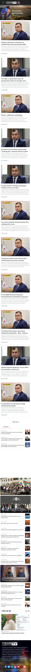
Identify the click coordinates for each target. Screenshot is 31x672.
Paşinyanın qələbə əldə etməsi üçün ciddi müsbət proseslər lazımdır (14, 259)
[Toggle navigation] (3, 3)
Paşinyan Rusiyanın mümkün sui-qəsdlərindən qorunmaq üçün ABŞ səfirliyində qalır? (13, 43)
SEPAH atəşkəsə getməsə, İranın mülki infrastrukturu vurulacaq (14, 368)
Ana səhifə (5, 6)
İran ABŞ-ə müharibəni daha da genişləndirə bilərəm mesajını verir (13, 80)
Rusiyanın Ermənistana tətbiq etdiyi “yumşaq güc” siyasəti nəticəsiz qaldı (14, 150)
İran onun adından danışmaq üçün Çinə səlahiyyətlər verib (15, 223)
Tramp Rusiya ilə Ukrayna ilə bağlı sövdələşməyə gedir (13, 405)
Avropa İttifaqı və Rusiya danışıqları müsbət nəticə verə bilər (13, 187)
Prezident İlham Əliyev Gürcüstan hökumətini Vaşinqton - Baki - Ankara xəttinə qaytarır (14, 332)
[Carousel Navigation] (27, 610)
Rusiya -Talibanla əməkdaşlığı (11, 115)
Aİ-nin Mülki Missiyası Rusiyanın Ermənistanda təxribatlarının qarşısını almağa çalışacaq (14, 296)
